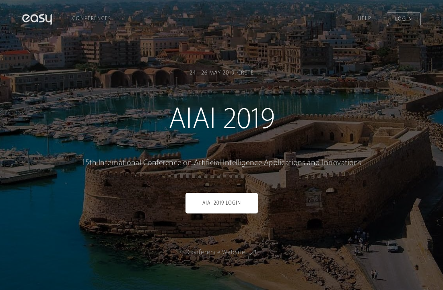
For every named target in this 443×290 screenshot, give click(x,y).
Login (403, 19)
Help (364, 18)
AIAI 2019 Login (221, 203)
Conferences (91, 18)
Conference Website (223, 252)
